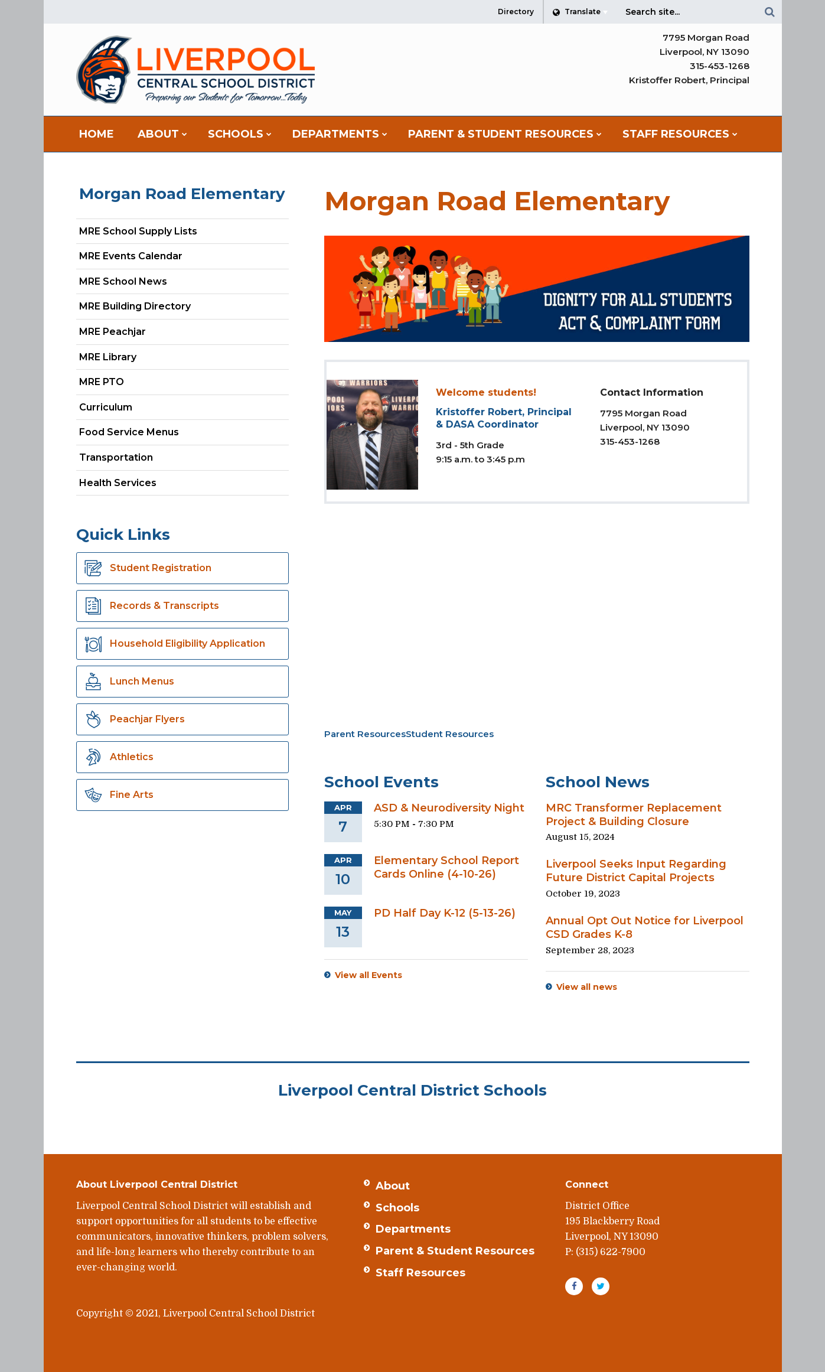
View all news (586, 987)
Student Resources (450, 733)
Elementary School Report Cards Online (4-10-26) (446, 867)
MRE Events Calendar (130, 256)
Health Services (117, 482)
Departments (413, 1229)
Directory (516, 11)
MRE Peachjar (133, 334)
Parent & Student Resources (455, 1250)
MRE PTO (101, 381)
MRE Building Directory (135, 306)
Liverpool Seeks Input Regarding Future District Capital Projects (636, 871)
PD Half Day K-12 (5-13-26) (445, 913)
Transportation (116, 457)
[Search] (770, 12)
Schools (397, 1207)
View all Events (368, 975)
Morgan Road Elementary (182, 193)
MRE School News (123, 281)
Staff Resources (420, 1272)
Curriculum (105, 407)
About (393, 1185)
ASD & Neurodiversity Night (449, 807)
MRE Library (107, 357)
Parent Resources (365, 733)
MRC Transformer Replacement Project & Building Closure (634, 814)
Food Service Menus (129, 432)
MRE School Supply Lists (138, 231)
